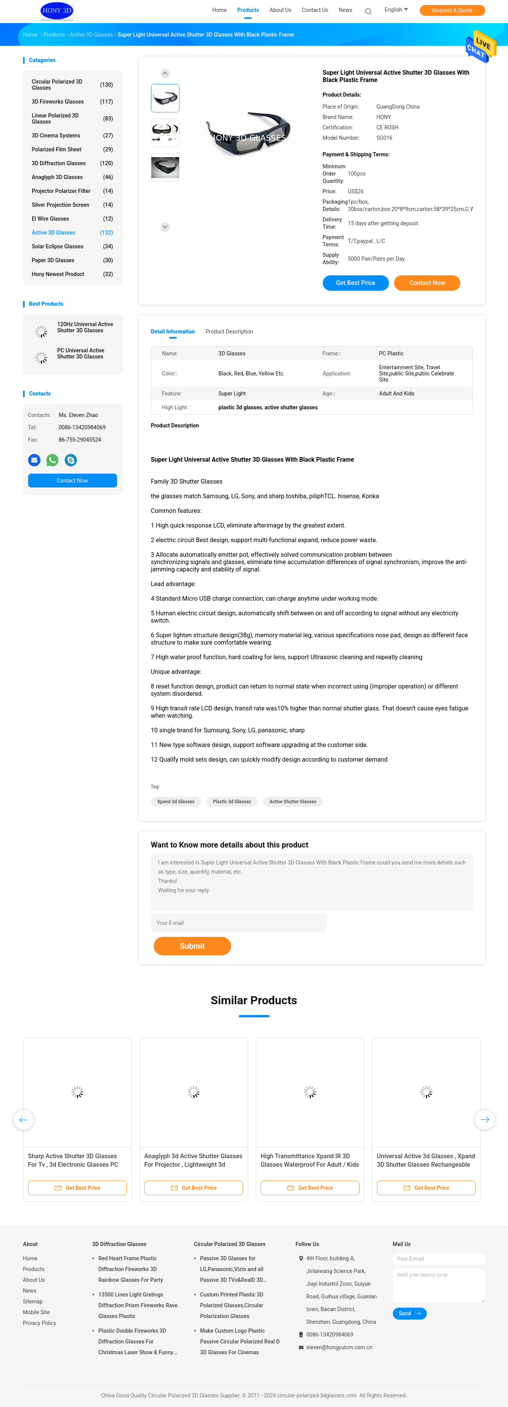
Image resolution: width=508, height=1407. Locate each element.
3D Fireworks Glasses (72, 102)
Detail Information (173, 331)
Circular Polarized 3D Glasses (72, 85)
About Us (34, 1280)
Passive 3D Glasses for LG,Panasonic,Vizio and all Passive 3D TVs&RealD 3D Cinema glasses (232, 1270)
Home (30, 1258)
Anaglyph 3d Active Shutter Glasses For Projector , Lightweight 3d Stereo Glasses (193, 1164)
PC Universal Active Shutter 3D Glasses (80, 353)
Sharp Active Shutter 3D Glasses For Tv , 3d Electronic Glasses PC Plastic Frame (73, 1164)
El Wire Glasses (72, 219)
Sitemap (33, 1301)
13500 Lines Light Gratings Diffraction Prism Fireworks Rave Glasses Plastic (138, 1305)
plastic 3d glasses (232, 801)
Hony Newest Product (72, 274)
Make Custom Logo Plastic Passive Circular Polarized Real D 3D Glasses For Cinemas (240, 1341)
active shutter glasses (293, 801)
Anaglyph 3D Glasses (72, 177)
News (30, 1291)
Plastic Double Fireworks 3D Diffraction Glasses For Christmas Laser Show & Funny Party (136, 1343)
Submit (192, 946)
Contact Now (72, 480)
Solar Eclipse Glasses (72, 246)
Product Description (229, 331)
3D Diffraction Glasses (72, 163)
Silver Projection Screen (72, 205)
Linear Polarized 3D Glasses (72, 118)
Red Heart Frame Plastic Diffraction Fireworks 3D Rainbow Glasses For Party (131, 1269)
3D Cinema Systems (72, 135)
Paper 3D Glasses (72, 260)
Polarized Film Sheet (72, 149)
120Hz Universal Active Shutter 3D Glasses (85, 327)
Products (34, 1269)
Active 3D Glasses (72, 232)
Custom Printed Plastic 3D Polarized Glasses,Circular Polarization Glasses (231, 1305)
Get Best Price (356, 282)
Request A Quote (452, 10)
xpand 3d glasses (176, 801)
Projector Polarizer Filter (72, 191)
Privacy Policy (39, 1323)
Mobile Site (36, 1312)
